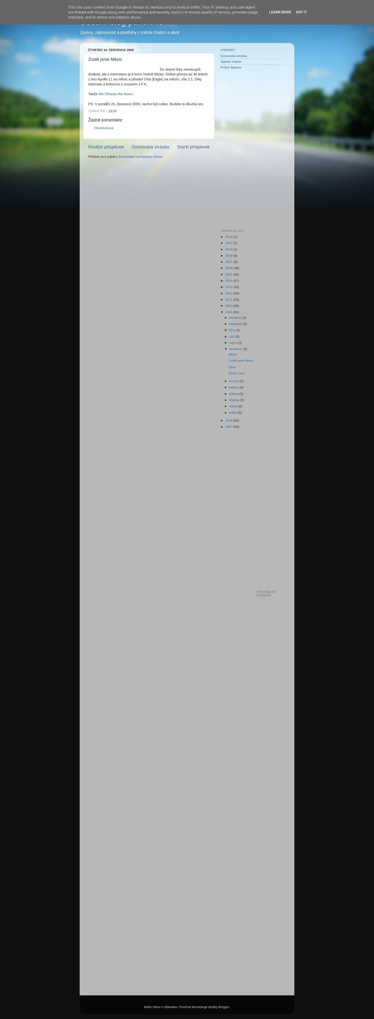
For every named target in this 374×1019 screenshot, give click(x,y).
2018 (229, 255)
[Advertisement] (239, 148)
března (234, 400)
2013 (229, 287)
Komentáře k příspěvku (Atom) (141, 156)
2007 (229, 427)
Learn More (280, 12)
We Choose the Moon (116, 94)
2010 (229, 306)
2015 (229, 274)
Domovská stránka (150, 146)
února (233, 406)
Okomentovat (103, 128)
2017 (229, 262)
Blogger (223, 1007)
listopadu (236, 324)
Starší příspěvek (193, 146)
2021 (229, 243)
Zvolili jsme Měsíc (241, 360)
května (234, 387)
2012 (229, 293)
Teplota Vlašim (230, 61)
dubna (234, 394)
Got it (301, 12)
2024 (229, 237)
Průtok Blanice (230, 67)
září (232, 336)
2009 (229, 312)
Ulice (232, 367)
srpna (233, 343)
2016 (229, 268)
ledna (233, 412)
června (234, 381)
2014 (229, 280)
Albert (233, 354)
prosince (235, 317)
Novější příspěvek (106, 146)
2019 (229, 249)
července (236, 349)
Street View (237, 373)
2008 (229, 420)
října (232, 330)
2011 (229, 299)
